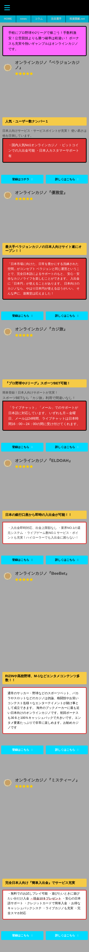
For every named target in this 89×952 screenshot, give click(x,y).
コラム (39, 18)
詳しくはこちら (65, 749)
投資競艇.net (77, 18)
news (23, 18)
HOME (8, 18)
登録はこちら (20, 749)
